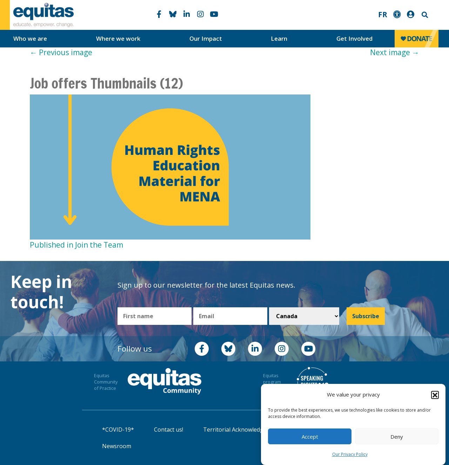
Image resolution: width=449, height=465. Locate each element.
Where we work (118, 38)
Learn (279, 38)
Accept (310, 436)
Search (424, 15)
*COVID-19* (118, 429)
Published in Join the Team (76, 245)
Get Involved (354, 38)
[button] (434, 394)
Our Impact (205, 38)
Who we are (30, 38)
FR (382, 14)
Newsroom (116, 446)
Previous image (61, 52)
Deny (396, 436)
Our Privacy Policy (350, 454)
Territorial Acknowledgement (241, 429)
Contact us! (168, 429)
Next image (394, 52)
